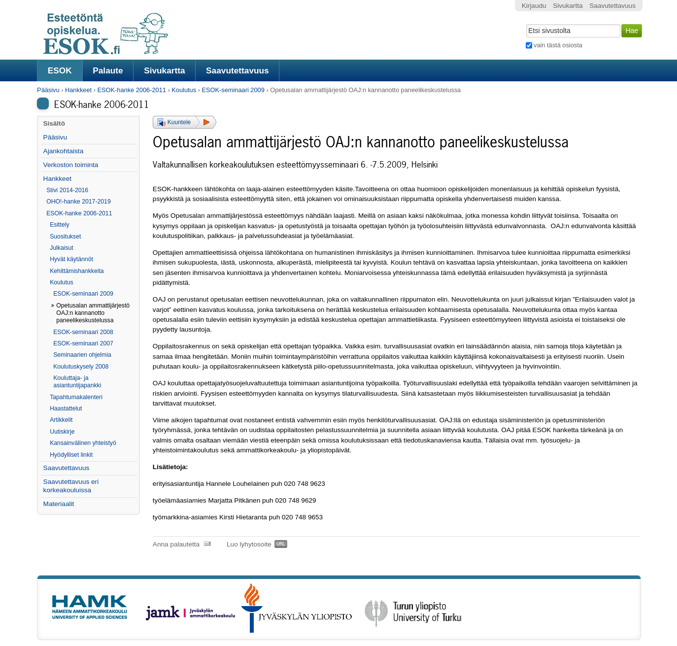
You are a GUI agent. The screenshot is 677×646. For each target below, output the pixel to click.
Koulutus (183, 90)
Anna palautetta (176, 544)
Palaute (108, 70)
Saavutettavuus (237, 70)
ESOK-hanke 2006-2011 (131, 90)
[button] (184, 122)
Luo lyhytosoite (249, 544)
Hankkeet (78, 90)
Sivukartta (164, 70)
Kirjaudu (534, 5)
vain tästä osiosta (558, 45)
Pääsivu (48, 90)
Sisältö (54, 123)
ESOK (60, 70)
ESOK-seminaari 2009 (233, 90)
